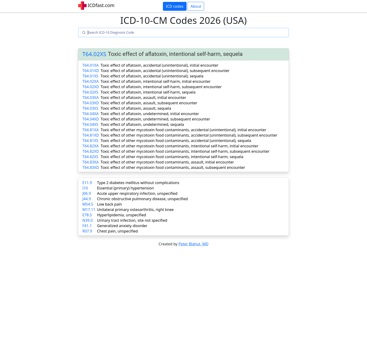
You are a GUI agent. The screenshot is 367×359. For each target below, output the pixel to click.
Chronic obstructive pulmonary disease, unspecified (142, 198)
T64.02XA (90, 81)
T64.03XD (90, 102)
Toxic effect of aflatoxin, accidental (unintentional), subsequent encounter (165, 70)
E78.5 (87, 215)
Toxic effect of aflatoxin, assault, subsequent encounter (149, 102)
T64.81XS (90, 140)
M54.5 (87, 204)
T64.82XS (90, 156)
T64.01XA (90, 65)
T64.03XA (90, 97)
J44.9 (86, 198)
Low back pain (109, 204)
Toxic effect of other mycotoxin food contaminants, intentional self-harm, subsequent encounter (185, 151)
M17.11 (88, 209)
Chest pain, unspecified (117, 231)
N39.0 (87, 220)
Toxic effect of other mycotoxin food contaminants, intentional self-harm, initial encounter (179, 146)
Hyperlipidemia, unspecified (121, 215)
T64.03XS (90, 108)
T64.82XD (90, 151)
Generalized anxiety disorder (122, 225)
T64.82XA (90, 146)
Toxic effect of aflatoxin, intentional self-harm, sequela (148, 92)
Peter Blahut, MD (194, 244)
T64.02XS (94, 54)
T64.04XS (90, 124)
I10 (85, 188)
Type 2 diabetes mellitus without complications (138, 182)
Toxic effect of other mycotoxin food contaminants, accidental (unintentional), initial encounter (183, 129)
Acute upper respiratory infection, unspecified (137, 193)
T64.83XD (90, 167)
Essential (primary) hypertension (125, 188)
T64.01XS (90, 76)
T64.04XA (90, 113)
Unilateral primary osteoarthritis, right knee (135, 209)
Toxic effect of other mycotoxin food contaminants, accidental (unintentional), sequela (176, 140)
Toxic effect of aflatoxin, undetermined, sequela (142, 124)
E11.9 (87, 182)
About (196, 6)
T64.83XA (90, 162)
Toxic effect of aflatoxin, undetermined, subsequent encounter (155, 119)
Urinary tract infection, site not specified (132, 220)
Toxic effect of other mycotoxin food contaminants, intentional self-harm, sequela (172, 156)
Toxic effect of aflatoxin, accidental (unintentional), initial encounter (159, 65)
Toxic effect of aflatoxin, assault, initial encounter (143, 97)
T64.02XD (90, 86)
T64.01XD (90, 70)
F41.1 (87, 225)
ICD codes (175, 6)
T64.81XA (90, 129)
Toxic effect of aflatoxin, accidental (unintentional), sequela (152, 76)
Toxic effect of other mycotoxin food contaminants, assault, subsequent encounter (173, 167)
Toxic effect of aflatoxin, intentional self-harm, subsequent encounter (161, 86)
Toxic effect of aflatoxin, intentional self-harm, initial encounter (156, 81)
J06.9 (86, 193)
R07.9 (87, 231)
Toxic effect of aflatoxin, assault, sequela (136, 108)
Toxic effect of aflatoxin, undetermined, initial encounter (150, 113)
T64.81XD (90, 135)
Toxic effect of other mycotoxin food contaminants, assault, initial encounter (167, 162)
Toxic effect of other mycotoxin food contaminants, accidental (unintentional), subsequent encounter (189, 135)
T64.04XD (90, 119)
